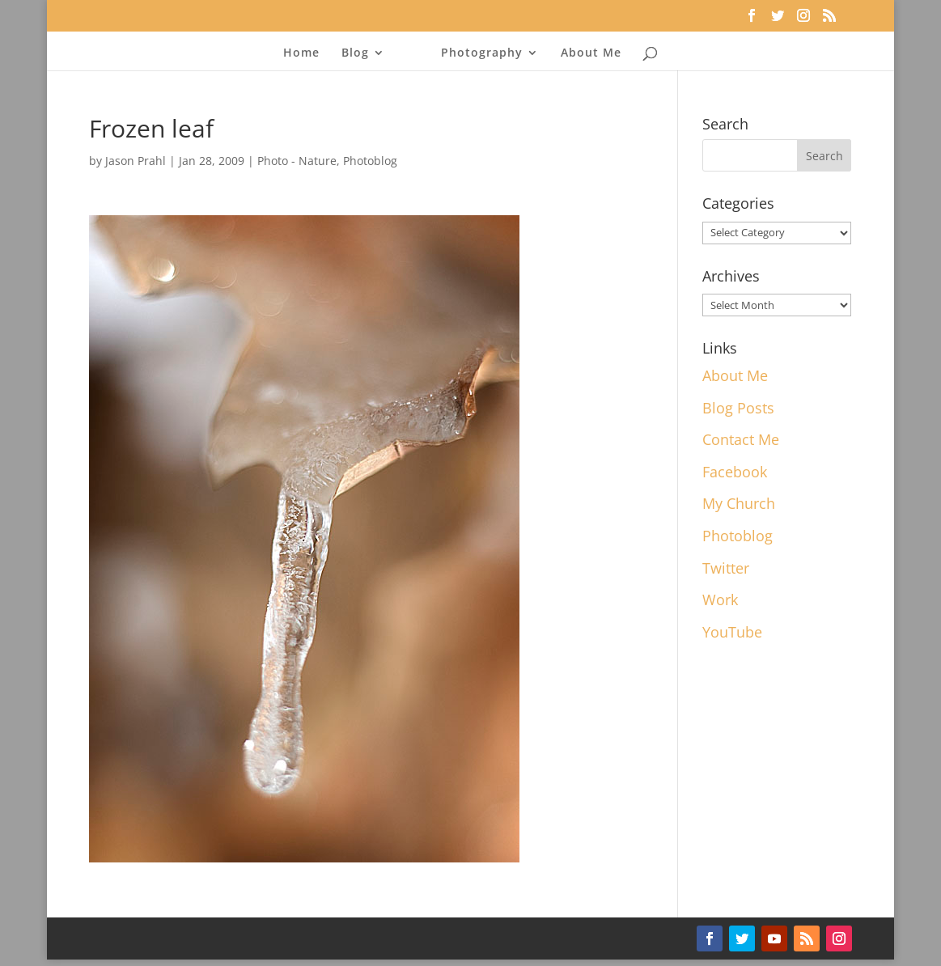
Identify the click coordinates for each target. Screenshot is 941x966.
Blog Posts (738, 407)
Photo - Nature (297, 160)
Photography (482, 53)
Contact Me (740, 439)
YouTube (732, 632)
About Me (591, 53)
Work (720, 599)
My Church (738, 503)
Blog (355, 53)
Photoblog (370, 160)
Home (301, 53)
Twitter (725, 568)
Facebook (734, 471)
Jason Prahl (135, 160)
